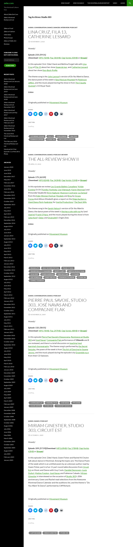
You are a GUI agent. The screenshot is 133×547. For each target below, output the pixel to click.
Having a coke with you (71, 211)
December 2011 (9, 304)
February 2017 (9, 183)
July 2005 (7, 454)
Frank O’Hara (42, 214)
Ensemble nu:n (82, 352)
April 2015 (7, 214)
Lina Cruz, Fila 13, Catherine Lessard (49, 34)
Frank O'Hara (68, 268)
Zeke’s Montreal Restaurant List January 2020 (12, 81)
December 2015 (9, 195)
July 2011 (7, 320)
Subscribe (10, 66)
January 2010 (8, 370)
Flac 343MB (55, 180)
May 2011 (7, 323)
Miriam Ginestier (50, 533)
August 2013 (8, 242)
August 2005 (8, 451)
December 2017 (9, 176)
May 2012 (7, 289)
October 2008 (9, 416)
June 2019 (7, 170)
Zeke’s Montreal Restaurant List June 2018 (11, 97)
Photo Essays (8, 38)
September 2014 (9, 223)
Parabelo (60, 196)
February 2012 (9, 298)
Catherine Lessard (80, 67)
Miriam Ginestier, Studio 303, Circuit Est (56, 428)
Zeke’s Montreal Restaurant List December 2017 (9, 104)
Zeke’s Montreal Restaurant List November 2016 (9, 128)
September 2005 (9, 448)
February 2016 (9, 192)
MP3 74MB (44, 330)
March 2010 (8, 363)
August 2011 (8, 317)
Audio (123, 3)
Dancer (56, 27)
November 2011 (9, 307)
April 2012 (7, 292)
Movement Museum (58, 102)
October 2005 (9, 445)
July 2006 (7, 429)
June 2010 (7, 354)
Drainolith (52, 217)
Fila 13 (38, 67)
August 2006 (8, 426)
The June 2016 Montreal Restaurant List (11, 136)
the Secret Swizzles (63, 406)
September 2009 (9, 382)
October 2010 (9, 342)
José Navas (41, 340)
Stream (83, 58)
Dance (50, 27)
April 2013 (7, 254)
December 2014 (9, 220)
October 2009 (9, 379)
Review (64, 155)
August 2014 (8, 226)
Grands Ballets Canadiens (40, 271)
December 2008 (9, 410)
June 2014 (7, 233)
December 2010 (9, 335)
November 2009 (9, 376)
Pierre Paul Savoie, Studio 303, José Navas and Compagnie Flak (57, 304)
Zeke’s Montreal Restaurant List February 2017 (9, 120)
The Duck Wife (80, 202)
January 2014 (8, 236)
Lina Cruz (73, 136)
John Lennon (53, 76)
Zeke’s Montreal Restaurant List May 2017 (10, 112)
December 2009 (9, 373)
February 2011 (9, 329)
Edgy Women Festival (45, 196)
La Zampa (82, 192)
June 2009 (7, 392)
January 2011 (8, 332)
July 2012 (7, 282)
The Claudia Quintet (66, 139)
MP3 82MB (44, 180)
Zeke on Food (8, 28)
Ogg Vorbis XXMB (69, 58)
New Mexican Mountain (65, 79)
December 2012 (9, 267)
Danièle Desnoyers (72, 470)
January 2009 (8, 407)
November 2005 (9, 441)
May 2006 (7, 435)
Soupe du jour (61, 67)
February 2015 (9, 217)
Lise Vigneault (64, 189)
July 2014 (7, 229)
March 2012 (8, 295)
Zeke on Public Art (10, 41)
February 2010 (9, 367)
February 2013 (9, 261)
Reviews (6, 44)
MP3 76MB (44, 58)
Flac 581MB (55, 58)
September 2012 (9, 276)
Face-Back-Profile (49, 70)
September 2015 (9, 204)
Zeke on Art (65, 3)
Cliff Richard (35, 533)
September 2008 (9, 420)
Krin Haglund (53, 192)
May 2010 (7, 357)
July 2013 (7, 245)
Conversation (40, 27)
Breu (70, 196)
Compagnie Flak (54, 340)
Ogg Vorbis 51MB (69, 180)
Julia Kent (32, 217)
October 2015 (9, 201)
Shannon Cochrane (68, 192)
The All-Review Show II (53, 159)
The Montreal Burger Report (98, 3)
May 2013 (7, 251)
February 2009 (9, 404)
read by (31, 214)
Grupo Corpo (59, 271)
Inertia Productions (64, 202)
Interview (65, 27)
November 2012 (9, 270)
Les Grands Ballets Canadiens (64, 186)
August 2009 (8, 385)
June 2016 (7, 189)
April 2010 (7, 360)
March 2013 (8, 257)
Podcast (73, 27)
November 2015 (9, 198)
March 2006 (8, 438)
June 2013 (7, 248)
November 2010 (9, 339)
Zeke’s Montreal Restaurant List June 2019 (11, 89)
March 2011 (8, 326)
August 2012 (8, 279)
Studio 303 (51, 139)
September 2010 (9, 345)
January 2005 (8, 460)
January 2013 (8, 264)
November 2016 (9, 186)
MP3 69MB (61, 448)
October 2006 (9, 423)
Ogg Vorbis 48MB (69, 330)
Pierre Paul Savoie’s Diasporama (56, 337)
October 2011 (9, 310)
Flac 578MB (73, 448)
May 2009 (7, 395)
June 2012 (7, 286)
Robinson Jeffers (37, 139)
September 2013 (9, 239)
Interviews (7, 35)
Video (115, 3)
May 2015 (7, 211)
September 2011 (9, 314)
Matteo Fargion (42, 473)
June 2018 (7, 173)
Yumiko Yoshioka (49, 189)
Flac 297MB (55, 330)
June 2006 (7, 432)
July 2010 (7, 351)
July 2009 (7, 388)
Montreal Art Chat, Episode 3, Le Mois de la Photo (12, 151)
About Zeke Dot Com (11, 14)
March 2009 (8, 401)
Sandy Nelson (54, 208)
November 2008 (9, 413)
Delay (41, 217)
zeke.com (9, 3)
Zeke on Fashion (9, 31)
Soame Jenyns (35, 406)
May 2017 (7, 180)
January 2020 (8, 167)
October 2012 (9, 273)
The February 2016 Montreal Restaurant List (11, 143)
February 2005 (9, 457)
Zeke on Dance (78, 3)
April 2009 (7, 398)
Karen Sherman (78, 189)
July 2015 (7, 208)
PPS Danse (76, 403)
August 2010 (8, 348)
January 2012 (8, 301)
